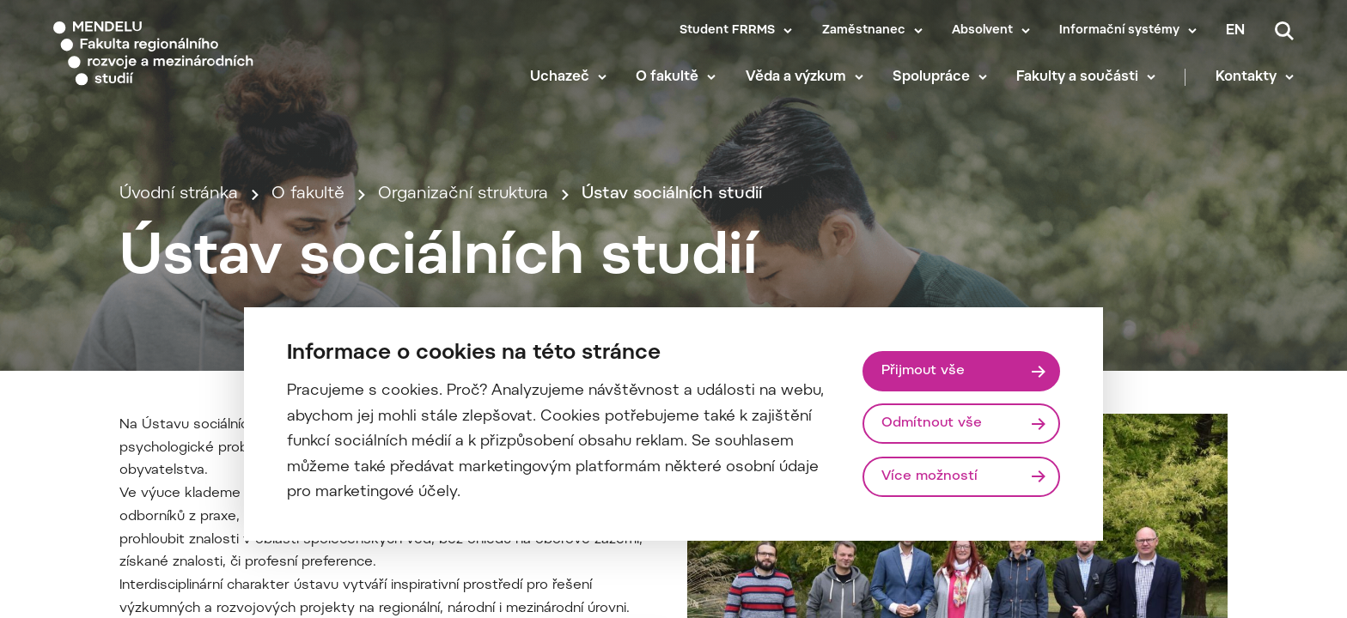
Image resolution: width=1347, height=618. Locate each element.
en (1235, 31)
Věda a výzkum (796, 77)
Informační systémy (1119, 31)
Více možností (929, 476)
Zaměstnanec (863, 31)
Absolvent (982, 31)
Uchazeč (559, 77)
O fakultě (667, 77)
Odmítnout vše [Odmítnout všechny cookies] (931, 423)
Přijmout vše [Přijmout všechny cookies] (923, 371)
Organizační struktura (463, 194)
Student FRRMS (727, 31)
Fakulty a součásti (1077, 77)
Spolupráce (931, 77)
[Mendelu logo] (154, 53)
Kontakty (1246, 77)
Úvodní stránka (178, 194)
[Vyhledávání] (1284, 30)
